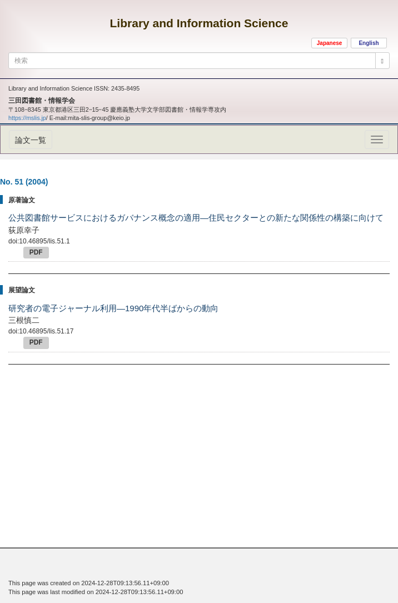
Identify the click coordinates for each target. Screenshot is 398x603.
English (369, 43)
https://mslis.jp (27, 117)
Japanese (329, 43)
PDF (36, 252)
